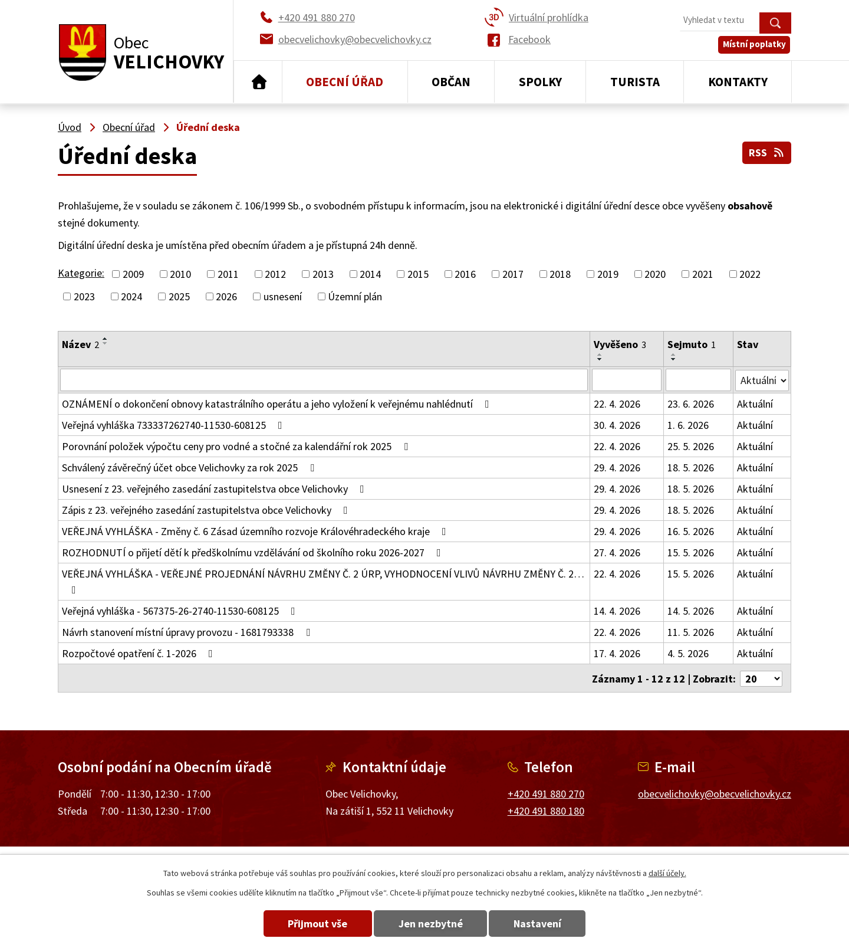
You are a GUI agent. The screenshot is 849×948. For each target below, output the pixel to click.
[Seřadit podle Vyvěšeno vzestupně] (600, 354)
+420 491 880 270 (546, 792)
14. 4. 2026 (617, 611)
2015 (418, 274)
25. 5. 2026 (690, 446)
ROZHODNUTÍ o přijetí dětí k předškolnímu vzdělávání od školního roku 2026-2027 (254, 552)
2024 (131, 296)
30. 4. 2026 (617, 425)
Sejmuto (691, 344)
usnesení (283, 296)
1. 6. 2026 (688, 425)
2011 (228, 274)
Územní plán (355, 296)
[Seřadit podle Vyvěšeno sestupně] (600, 359)
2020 (655, 274)
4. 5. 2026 (688, 653)
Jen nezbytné (431, 923)
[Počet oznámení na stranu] (761, 677)
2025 (179, 296)
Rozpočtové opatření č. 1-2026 (140, 653)
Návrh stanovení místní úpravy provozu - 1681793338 (188, 632)
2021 (702, 274)
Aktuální (755, 404)
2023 (84, 296)
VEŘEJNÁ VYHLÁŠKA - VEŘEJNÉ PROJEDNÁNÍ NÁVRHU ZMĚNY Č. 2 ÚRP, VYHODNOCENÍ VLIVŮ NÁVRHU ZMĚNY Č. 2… (323, 581)
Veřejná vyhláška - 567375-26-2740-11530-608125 (181, 611)
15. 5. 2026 (690, 552)
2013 (323, 274)
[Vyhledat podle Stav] (762, 379)
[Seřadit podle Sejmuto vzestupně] (673, 354)
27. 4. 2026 (617, 552)
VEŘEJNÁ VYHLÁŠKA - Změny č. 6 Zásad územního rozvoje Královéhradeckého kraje (256, 531)
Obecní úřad (344, 82)
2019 (607, 274)
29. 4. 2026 (617, 467)
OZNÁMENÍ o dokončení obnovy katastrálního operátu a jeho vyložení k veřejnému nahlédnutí (278, 404)
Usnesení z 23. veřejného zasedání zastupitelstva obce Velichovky (215, 489)
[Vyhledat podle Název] (324, 380)
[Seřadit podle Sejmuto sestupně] (673, 359)
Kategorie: (81, 273)
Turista (635, 82)
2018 (560, 274)
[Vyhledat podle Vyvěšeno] (627, 380)
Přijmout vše (314, 923)
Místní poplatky (755, 47)
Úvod (258, 82)
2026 (226, 296)
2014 (370, 274)
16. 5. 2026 (690, 531)
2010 (180, 274)
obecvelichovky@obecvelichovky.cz (714, 792)
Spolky (540, 82)
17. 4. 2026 (617, 653)
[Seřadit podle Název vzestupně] (105, 338)
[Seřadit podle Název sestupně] (105, 343)
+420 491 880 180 (546, 809)
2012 (275, 274)
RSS (766, 152)
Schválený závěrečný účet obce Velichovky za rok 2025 (190, 467)
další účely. (667, 873)
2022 (750, 274)
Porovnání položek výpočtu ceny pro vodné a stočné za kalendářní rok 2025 (237, 446)
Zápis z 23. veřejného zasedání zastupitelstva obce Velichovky (207, 510)
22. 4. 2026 (617, 404)
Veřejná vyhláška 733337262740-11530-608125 (174, 425)
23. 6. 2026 (690, 404)
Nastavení (541, 923)
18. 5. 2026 (690, 467)
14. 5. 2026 (690, 611)
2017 (513, 274)
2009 (133, 274)
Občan (451, 82)
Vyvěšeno (620, 344)
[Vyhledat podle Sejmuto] (698, 380)
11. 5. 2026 (690, 632)
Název (80, 344)
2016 (465, 274)
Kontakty (738, 82)
